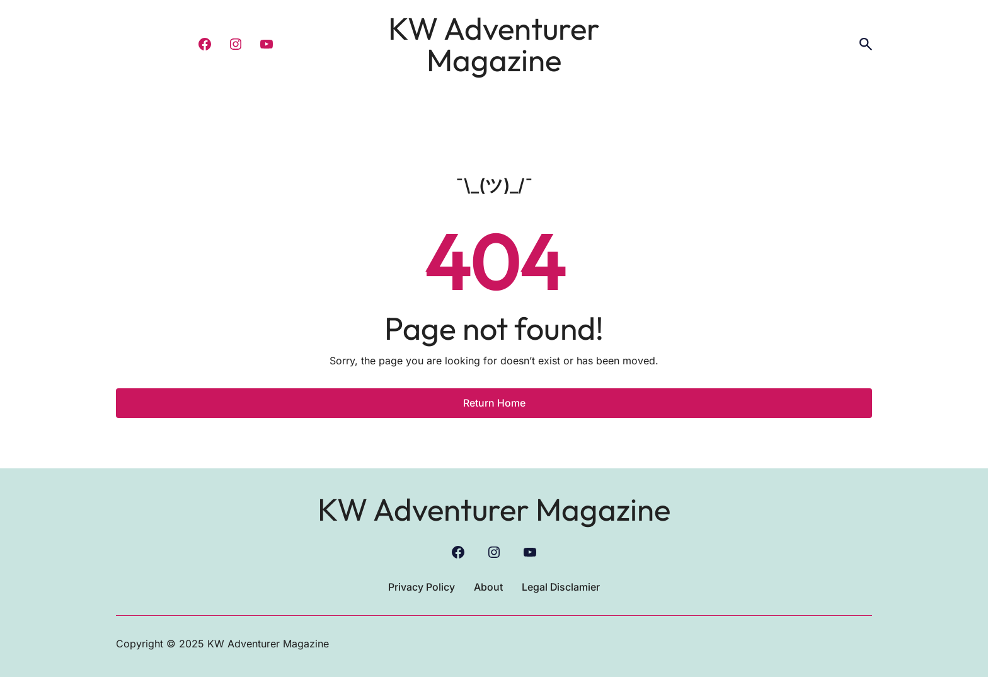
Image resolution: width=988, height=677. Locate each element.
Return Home (494, 402)
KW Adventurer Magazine (494, 43)
